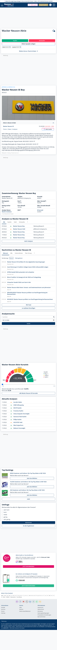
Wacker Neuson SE (8, 128)
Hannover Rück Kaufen (19, 418)
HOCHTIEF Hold (17, 424)
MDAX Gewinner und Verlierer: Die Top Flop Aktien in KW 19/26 (28, 475)
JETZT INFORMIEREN (28, 568)
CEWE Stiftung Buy (18, 406)
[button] (33, 5)
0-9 (5, 597)
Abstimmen (28, 524)
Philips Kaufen (17, 421)
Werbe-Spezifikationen (25, 612)
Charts (5, 131)
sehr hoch (6, 511)
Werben (21, 611)
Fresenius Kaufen (18, 412)
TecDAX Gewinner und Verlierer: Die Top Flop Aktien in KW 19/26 (28, 483)
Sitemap (3, 614)
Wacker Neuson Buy (19, 227)
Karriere (3, 611)
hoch (5, 513)
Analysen (14, 131)
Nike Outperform (18, 427)
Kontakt (3, 609)
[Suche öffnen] (50, 5)
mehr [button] (28, 500)
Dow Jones (13, 598)
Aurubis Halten (17, 404)
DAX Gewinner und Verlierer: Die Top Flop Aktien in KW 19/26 (27, 491)
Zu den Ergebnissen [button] (28, 527)
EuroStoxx (19, 598)
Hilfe (20, 609)
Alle (2, 597)
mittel (5, 516)
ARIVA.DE (5, 629)
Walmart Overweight (19, 430)
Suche (28, 325)
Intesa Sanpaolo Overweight (21, 415)
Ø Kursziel (40, 211)
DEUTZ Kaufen (17, 409)
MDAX (7, 598)
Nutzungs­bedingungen (43, 614)
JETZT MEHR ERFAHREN (28, 587)
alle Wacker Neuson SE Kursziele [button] (28, 395)
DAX (4, 598)
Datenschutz (41, 611)
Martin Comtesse (7, 213)
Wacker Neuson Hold (19, 230)
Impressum (40, 609)
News (9, 131)
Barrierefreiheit (41, 618)
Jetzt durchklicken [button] (32, 480)
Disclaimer (40, 612)
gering (5, 518)
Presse (2, 612)
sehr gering (7, 521)
